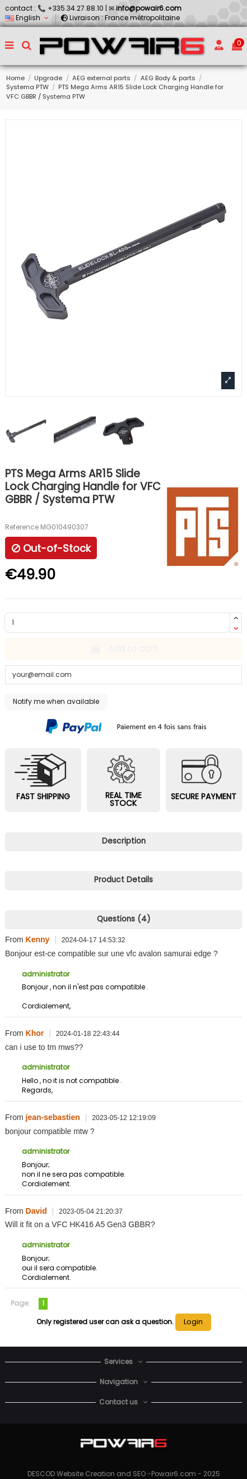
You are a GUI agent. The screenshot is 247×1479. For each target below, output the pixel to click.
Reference (22, 527)
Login (193, 1321)
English (27, 17)
